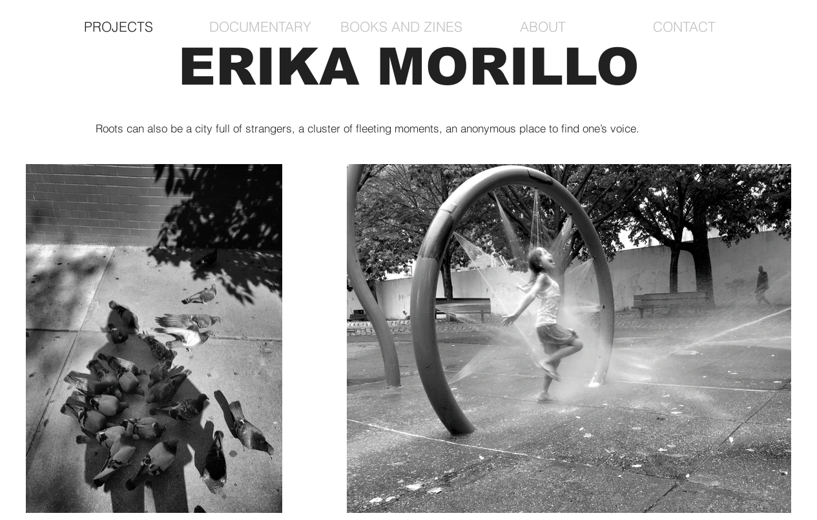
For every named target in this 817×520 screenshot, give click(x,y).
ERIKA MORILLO (408, 67)
